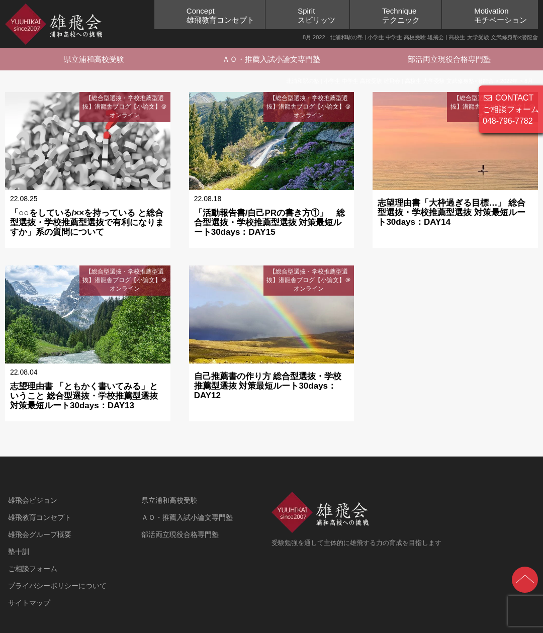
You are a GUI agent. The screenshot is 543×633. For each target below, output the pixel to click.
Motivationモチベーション (500, 15)
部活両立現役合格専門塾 (449, 59)
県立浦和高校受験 (94, 59)
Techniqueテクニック (401, 15)
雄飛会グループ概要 (39, 534)
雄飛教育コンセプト (39, 517)
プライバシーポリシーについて (57, 586)
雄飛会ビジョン (32, 500)
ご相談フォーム (32, 569)
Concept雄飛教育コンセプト (220, 15)
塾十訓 (18, 552)
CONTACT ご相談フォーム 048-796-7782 (511, 109)
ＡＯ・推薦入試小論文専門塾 (271, 59)
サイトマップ (29, 603)
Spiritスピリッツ (316, 15)
